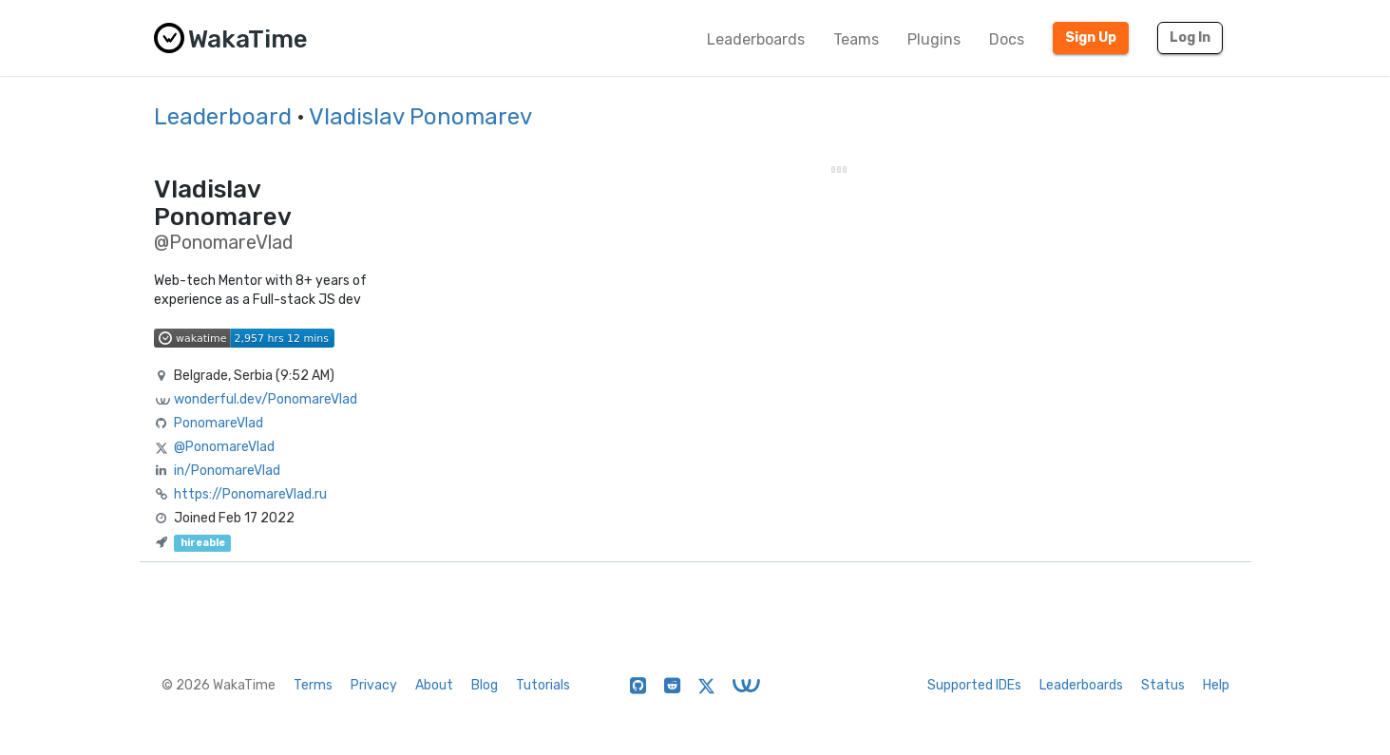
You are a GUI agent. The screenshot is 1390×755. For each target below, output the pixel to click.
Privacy (374, 685)
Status (1163, 685)
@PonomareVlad (224, 447)
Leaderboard (223, 117)
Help (1216, 685)
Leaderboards (756, 39)
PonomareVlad (218, 423)
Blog (484, 685)
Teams (856, 39)
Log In (1190, 37)
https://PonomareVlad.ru (250, 494)
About (434, 685)
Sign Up (1090, 37)
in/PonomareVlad (227, 470)
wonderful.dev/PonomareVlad (265, 399)
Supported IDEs (974, 685)
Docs (1006, 39)
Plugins (934, 39)
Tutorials (543, 685)
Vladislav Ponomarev (420, 117)
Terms (313, 685)
